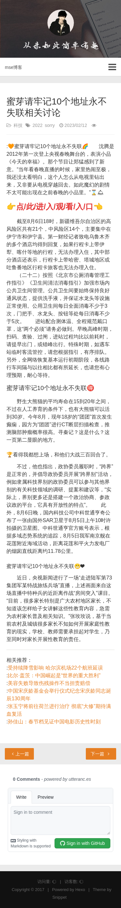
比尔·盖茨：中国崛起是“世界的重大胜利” (54, 675)
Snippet (59, 897)
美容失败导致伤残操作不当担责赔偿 (49, 683)
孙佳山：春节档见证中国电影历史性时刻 (54, 721)
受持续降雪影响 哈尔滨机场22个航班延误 (55, 668)
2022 (38, 125)
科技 (18, 125)
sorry (50, 125)
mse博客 (13, 67)
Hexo (80, 889)
